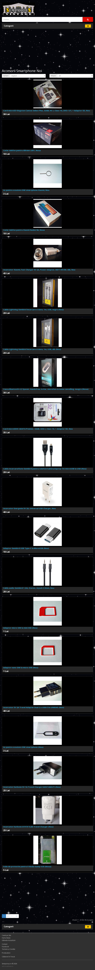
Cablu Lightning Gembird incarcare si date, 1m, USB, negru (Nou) (33, 309)
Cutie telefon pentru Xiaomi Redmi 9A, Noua (24, 230)
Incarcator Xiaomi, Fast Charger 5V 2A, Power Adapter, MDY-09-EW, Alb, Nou (39, 269)
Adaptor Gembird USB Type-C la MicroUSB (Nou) (26, 548)
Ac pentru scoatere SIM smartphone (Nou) (23, 747)
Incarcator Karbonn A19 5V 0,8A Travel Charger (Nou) (28, 826)
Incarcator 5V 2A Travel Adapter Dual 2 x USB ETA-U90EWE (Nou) (33, 707)
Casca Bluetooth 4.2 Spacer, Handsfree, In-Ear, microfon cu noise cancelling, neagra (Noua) (46, 389)
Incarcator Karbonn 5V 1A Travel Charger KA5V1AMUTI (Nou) (32, 787)
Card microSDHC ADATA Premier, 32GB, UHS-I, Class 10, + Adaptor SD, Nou (38, 429)
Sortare (5, 76)
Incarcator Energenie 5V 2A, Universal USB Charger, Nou (29, 508)
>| (16, 916)
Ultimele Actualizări (8, 940)
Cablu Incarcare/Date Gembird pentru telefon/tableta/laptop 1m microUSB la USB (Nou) (45, 468)
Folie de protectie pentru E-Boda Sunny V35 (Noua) (27, 866)
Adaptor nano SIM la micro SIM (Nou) (20, 667)
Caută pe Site (6, 935)
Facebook (5, 947)
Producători (6, 953)
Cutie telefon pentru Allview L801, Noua (22, 150)
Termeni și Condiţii (8, 949)
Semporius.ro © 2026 (9, 964)
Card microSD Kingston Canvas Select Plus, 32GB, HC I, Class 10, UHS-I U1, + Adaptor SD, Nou (46, 110)
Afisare (53, 76)
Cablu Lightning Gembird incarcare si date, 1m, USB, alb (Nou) (32, 349)
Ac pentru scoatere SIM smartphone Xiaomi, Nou (26, 190)
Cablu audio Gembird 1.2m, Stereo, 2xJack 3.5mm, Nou (28, 588)
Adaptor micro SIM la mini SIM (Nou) (20, 628)
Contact (4, 944)
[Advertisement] (47, 48)
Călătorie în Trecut (8, 957)
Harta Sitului (6, 938)
